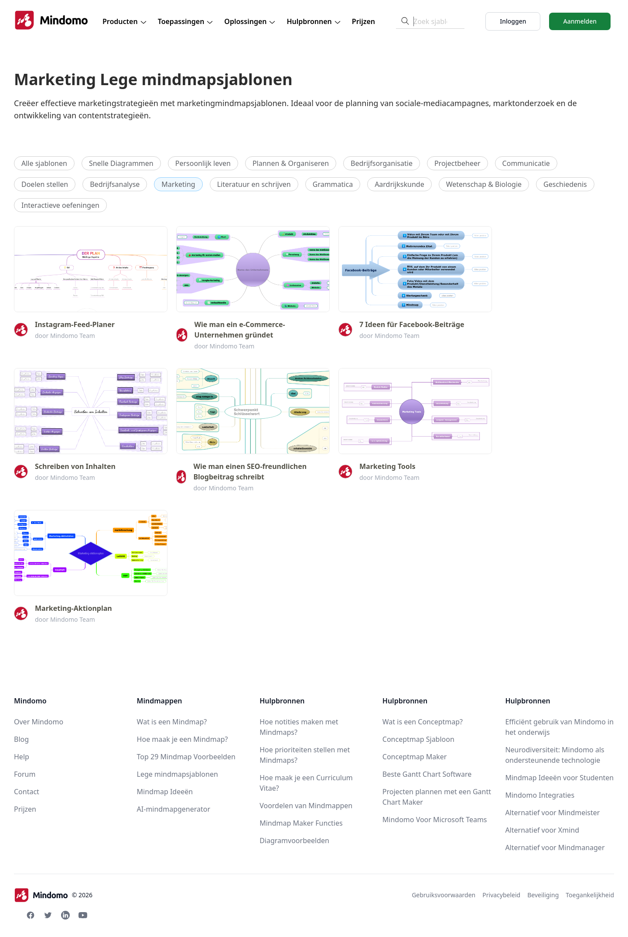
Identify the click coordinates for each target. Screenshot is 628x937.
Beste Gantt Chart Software (426, 774)
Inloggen (513, 21)
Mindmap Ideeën (165, 791)
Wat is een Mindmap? (172, 722)
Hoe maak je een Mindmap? (182, 739)
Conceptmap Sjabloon (418, 739)
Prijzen (363, 21)
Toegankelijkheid (590, 895)
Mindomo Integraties (539, 795)
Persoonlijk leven (203, 163)
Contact (26, 791)
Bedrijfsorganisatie (382, 163)
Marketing (178, 184)
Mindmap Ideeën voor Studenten (559, 777)
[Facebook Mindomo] (30, 915)
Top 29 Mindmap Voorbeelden (186, 756)
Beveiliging (543, 895)
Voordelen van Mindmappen (305, 805)
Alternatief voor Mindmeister (552, 812)
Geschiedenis (565, 184)
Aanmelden (580, 21)
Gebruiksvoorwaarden (443, 895)
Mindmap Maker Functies (300, 823)
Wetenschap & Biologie (484, 184)
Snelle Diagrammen (121, 163)
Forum (24, 774)
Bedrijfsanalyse (115, 184)
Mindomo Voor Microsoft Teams (434, 819)
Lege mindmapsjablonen (177, 774)
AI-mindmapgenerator (174, 809)
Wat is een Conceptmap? (422, 722)
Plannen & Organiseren (291, 163)
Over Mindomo (38, 722)
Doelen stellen (44, 184)
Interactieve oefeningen (60, 205)
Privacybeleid (501, 895)
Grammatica (333, 184)
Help (21, 756)
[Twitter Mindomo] (48, 915)
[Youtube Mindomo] (82, 915)
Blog (21, 739)
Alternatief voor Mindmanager (554, 847)
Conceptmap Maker (414, 756)
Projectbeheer (457, 163)
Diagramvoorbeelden (294, 840)
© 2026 (53, 895)
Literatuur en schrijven (254, 184)
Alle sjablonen (44, 163)
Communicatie (526, 163)
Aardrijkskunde (399, 184)
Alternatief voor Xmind (542, 830)
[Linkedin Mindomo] (65, 915)
